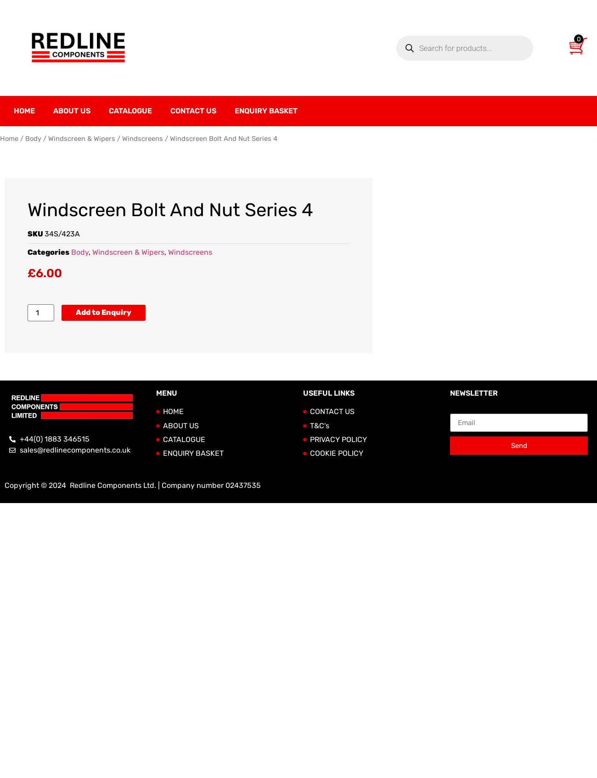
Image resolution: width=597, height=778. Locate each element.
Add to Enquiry (103, 312)
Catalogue (130, 110)
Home (24, 110)
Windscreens (142, 138)
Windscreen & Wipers (81, 138)
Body (33, 138)
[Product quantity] (41, 312)
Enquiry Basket (266, 110)
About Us (71, 110)
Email (459, 410)
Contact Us (193, 110)
